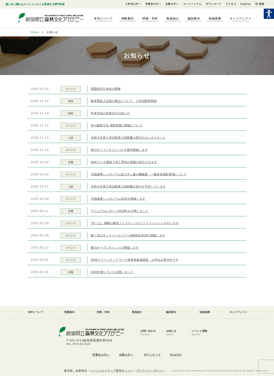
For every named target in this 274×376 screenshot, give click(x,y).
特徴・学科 (150, 18)
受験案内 (127, 18)
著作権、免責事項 (75, 370)
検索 (259, 4)
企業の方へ (172, 4)
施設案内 (194, 18)
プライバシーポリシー (150, 370)
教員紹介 (173, 18)
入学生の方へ (133, 4)
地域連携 (214, 18)
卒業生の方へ (153, 4)
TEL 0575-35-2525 (78, 344)
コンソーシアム (192, 4)
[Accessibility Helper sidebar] (269, 14)
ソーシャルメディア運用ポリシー (111, 370)
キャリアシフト (241, 18)
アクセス (231, 4)
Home (35, 32)
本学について (103, 18)
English (246, 4)
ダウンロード (214, 4)
